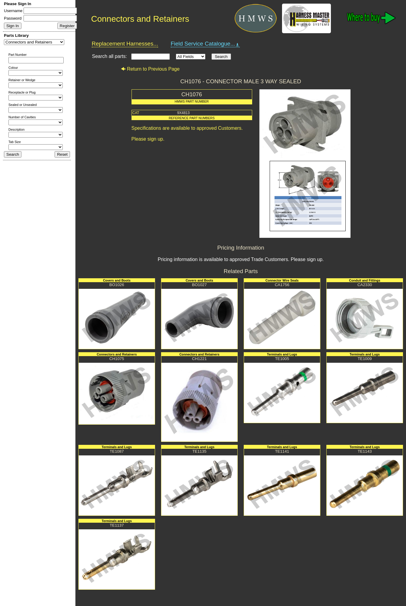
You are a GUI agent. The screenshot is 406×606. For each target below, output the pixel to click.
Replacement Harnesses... (125, 43)
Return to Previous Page (150, 69)
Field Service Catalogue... (205, 43)
